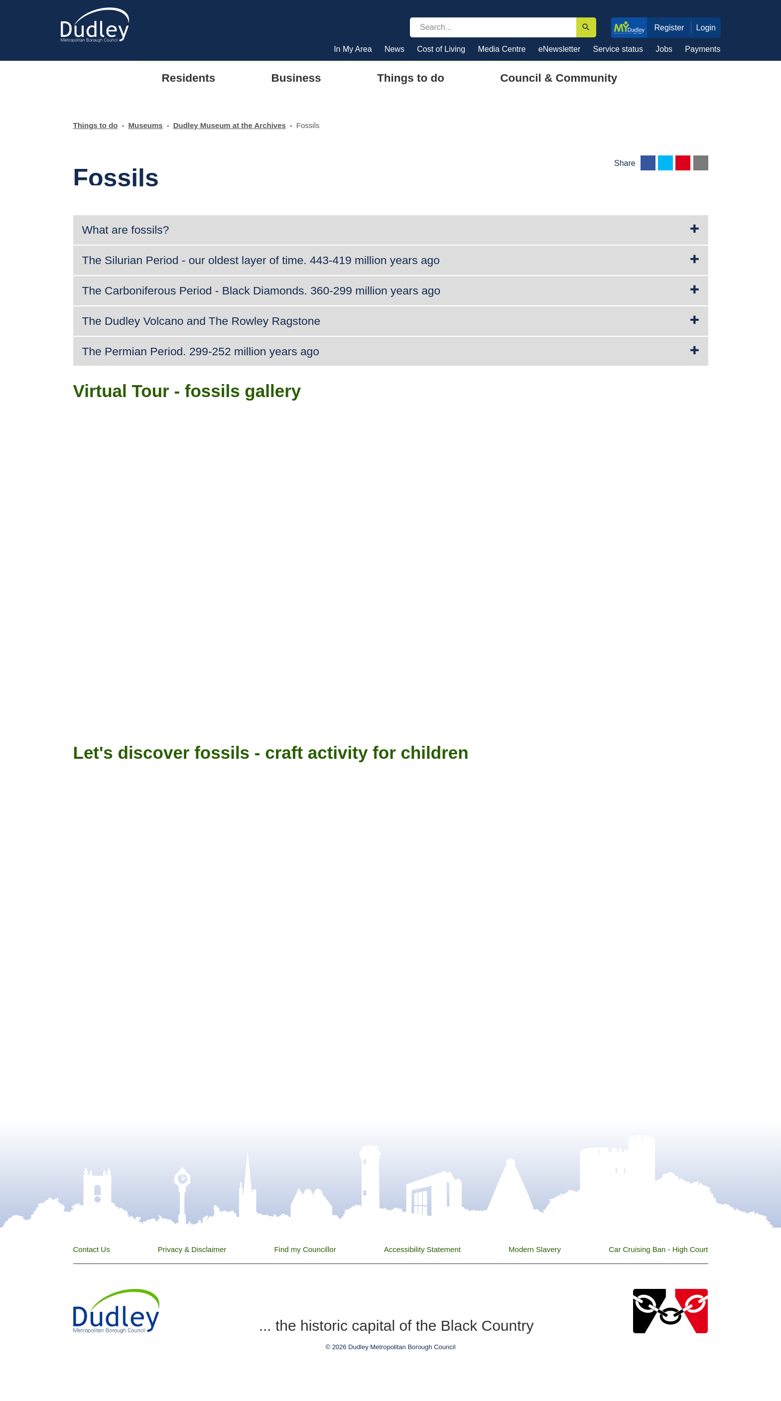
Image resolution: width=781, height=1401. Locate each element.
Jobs (663, 49)
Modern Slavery (535, 1249)
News (394, 49)
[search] (493, 27)
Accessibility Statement (422, 1249)
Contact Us (91, 1249)
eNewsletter (559, 49)
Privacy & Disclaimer (192, 1249)
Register (669, 27)
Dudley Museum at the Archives (229, 125)
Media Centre (501, 49)
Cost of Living (441, 49)
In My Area (353, 49)
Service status (618, 49)
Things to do (95, 125)
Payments (702, 49)
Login (706, 27)
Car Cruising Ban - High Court (658, 1249)
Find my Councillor (305, 1249)
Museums (145, 125)
